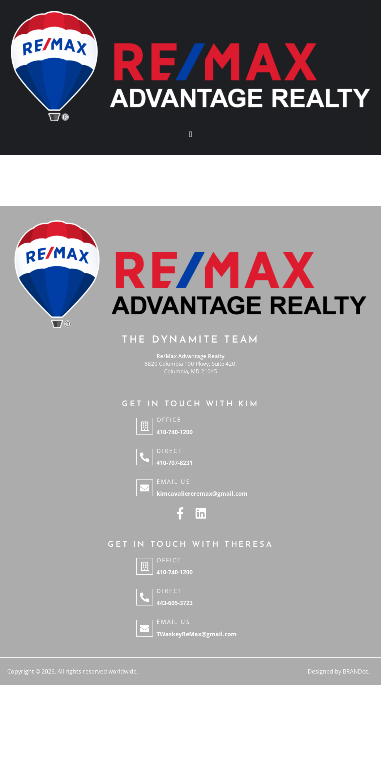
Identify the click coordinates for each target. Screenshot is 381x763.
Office (169, 420)
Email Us (173, 482)
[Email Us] (144, 487)
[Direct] (144, 457)
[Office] (144, 426)
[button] (190, 135)
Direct (170, 451)
